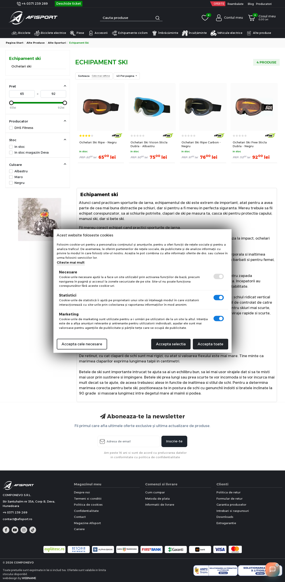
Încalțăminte (194, 33)
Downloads (224, 517)
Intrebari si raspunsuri (232, 511)
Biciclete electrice (50, 33)
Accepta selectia (171, 344)
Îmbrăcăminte (164, 33)
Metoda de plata (157, 498)
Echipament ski (25, 58)
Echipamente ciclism (129, 33)
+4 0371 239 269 (32, 4)
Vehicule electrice (226, 33)
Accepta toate (210, 344)
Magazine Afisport (87, 523)
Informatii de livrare (159, 504)
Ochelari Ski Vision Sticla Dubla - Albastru (148, 144)
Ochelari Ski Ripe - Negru (98, 142)
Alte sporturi (57, 42)
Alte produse (258, 33)
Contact (80, 517)
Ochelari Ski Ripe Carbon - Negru (201, 144)
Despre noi (82, 492)
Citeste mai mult (71, 262)
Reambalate (235, 4)
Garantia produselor (231, 504)
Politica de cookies (88, 504)
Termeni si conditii (88, 498)
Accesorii (98, 33)
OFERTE (219, 3)
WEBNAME (29, 578)
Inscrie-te (174, 441)
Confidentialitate (86, 511)
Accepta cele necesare (82, 344)
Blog (251, 4)
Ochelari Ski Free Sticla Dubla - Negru (250, 144)
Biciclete (21, 33)
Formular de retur (229, 498)
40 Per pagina (125, 75)
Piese (77, 33)
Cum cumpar (155, 492)
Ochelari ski (21, 66)
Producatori (264, 4)
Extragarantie (226, 523)
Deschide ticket (68, 4)
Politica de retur (228, 492)
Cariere (79, 529)
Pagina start (14, 42)
